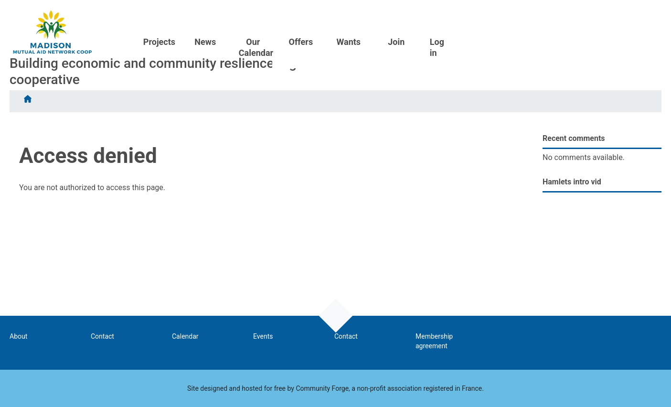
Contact (102, 336)
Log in (636, 18)
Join (595, 13)
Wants (548, 13)
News (396, 13)
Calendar (185, 336)
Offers (501, 13)
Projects (350, 13)
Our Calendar (448, 18)
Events (263, 336)
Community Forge (322, 388)
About (18, 336)
